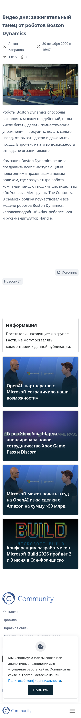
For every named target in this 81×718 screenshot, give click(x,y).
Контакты (10, 612)
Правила (9, 620)
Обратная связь (15, 628)
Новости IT (12, 281)
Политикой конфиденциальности (34, 680)
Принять (40, 690)
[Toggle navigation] (72, 710)
